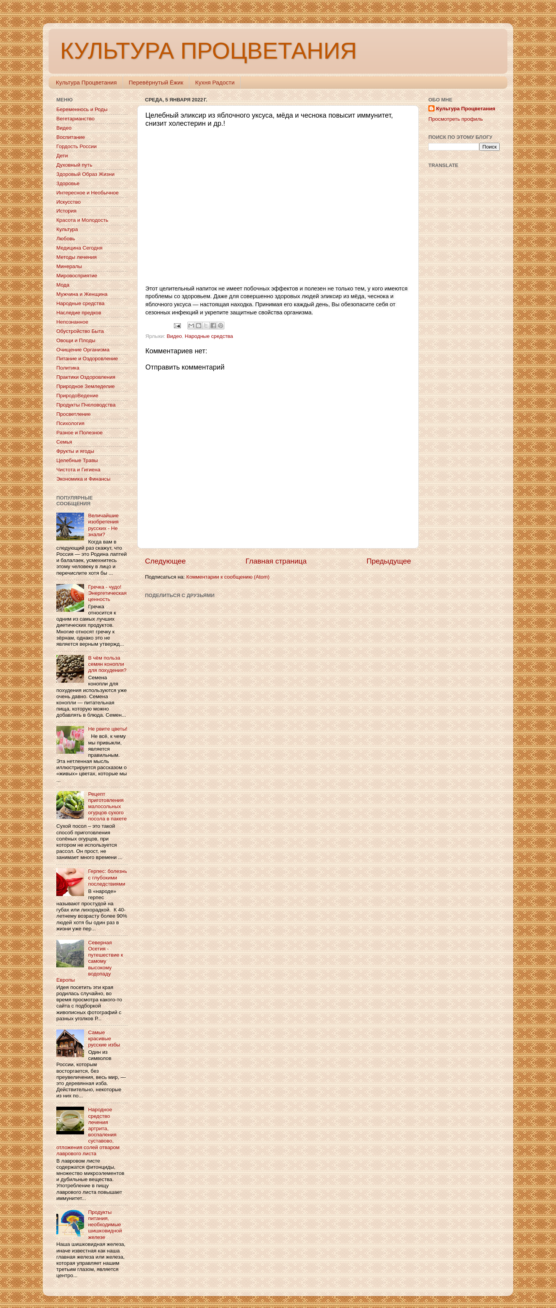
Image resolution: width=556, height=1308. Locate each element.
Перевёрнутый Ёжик (156, 82)
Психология (70, 423)
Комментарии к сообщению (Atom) (228, 577)
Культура (67, 229)
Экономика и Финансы (83, 479)
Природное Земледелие (85, 386)
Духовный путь (74, 165)
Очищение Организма (83, 350)
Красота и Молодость (82, 220)
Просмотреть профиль (455, 119)
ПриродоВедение (77, 395)
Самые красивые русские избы (104, 1039)
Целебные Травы (77, 460)
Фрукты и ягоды (75, 451)
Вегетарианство (75, 119)
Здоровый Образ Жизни (85, 174)
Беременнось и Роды (82, 109)
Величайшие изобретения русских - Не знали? (103, 525)
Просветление (73, 414)
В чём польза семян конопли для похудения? (107, 664)
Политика (67, 368)
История (66, 211)
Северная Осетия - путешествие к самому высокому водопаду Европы (89, 961)
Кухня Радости (214, 82)
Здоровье (67, 183)
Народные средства (209, 336)
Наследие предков (78, 313)
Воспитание (70, 137)
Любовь (65, 238)
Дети (62, 156)
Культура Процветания (86, 82)
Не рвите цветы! (107, 729)
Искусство (68, 202)
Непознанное (72, 322)
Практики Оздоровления (85, 377)
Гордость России (76, 146)
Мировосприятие (76, 275)
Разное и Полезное (79, 432)
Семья (64, 442)
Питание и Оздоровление (87, 358)
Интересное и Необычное (87, 193)
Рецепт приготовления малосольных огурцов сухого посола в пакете (107, 806)
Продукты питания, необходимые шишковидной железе (105, 1224)
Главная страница (276, 561)
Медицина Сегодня (79, 248)
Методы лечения (76, 257)
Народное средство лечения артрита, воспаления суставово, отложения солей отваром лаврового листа (88, 1131)
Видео (174, 336)
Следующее (165, 561)
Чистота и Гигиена (78, 470)
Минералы (69, 266)
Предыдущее (388, 561)
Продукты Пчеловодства (86, 405)
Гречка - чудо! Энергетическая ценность (107, 593)
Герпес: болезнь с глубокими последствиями (107, 877)
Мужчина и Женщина (82, 294)
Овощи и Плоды (75, 340)
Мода (62, 285)
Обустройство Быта (80, 331)
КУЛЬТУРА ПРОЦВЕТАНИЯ (208, 51)
